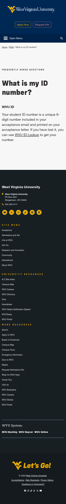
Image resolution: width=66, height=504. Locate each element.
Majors (5, 365)
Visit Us (5, 385)
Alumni (5, 330)
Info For (5, 245)
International (7, 260)
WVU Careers (8, 289)
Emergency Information (12, 355)
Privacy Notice (47, 480)
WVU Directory (8, 294)
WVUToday (7, 314)
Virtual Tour (7, 380)
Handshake (7, 304)
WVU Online (41, 432)
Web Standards (32, 480)
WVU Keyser (26, 432)
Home (4, 47)
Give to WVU (7, 360)
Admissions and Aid (11, 235)
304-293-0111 (11, 204)
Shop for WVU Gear (11, 375)
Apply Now (23, 24)
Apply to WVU (8, 335)
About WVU (7, 265)
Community (7, 255)
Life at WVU (7, 240)
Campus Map (8, 284)
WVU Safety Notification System (16, 309)
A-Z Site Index (8, 279)
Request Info (42, 24)
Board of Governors (10, 340)
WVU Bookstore (9, 390)
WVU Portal (7, 319)
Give (4, 299)
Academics (7, 230)
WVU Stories (7, 400)
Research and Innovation (13, 250)
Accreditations (17, 480)
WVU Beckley (10, 432)
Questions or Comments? (33, 484)
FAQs (11, 47)
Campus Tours (8, 350)
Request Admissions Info (13, 370)
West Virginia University (36, 475)
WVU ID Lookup (27, 135)
